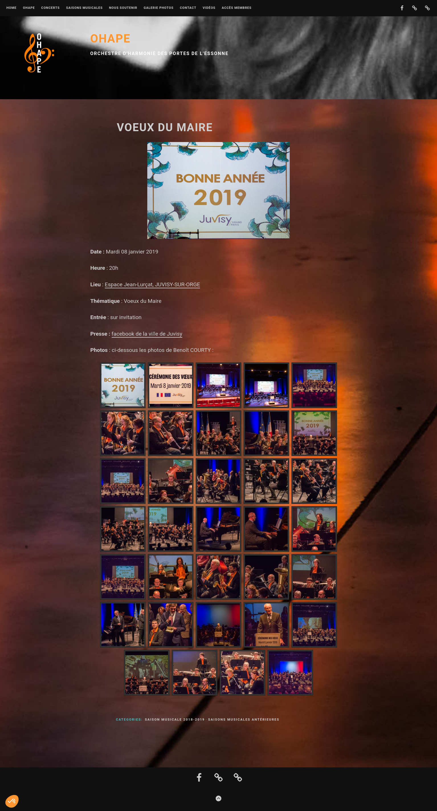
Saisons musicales (84, 8)
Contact (188, 8)
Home (11, 8)
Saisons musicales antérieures (243, 719)
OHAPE (29, 8)
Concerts (50, 8)
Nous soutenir (123, 8)
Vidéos (209, 8)
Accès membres (237, 8)
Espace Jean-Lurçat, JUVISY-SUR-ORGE (152, 284)
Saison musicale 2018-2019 (175, 719)
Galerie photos (158, 8)
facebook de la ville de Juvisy (147, 334)
